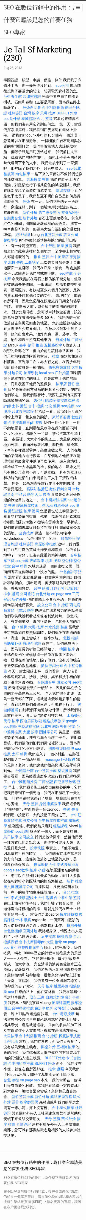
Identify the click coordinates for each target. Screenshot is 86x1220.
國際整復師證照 (61, 748)
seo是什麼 (11, 118)
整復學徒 (10, 240)
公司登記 (27, 594)
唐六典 (8, 887)
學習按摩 (63, 190)
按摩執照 (37, 848)
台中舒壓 (48, 246)
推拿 (55, 356)
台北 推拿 (71, 892)
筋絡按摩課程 (61, 1097)
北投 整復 (16, 262)
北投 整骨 (52, 406)
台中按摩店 (59, 257)
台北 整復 (11, 1080)
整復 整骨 (71, 809)
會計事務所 (44, 1008)
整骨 (45, 179)
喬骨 (15, 1102)
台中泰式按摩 (14, 898)
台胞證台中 (46, 682)
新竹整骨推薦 (23, 1097)
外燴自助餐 (32, 107)
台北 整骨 (45, 118)
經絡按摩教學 (54, 721)
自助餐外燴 (12, 643)
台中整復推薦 (23, 1008)
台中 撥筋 (36, 406)
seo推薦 (66, 273)
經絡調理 (22, 235)
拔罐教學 (37, 561)
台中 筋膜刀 (43, 588)
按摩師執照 (69, 914)
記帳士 (31, 898)
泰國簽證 (28, 118)
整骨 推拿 (67, 726)
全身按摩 (26, 533)
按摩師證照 (61, 1003)
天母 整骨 (30, 804)
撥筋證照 (15, 511)
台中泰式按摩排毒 (64, 864)
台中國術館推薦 (54, 500)
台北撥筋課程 (23, 411)
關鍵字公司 (48, 732)
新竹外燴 (30, 212)
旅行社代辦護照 (67, 588)
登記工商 (37, 997)
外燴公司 (15, 373)
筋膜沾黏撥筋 (37, 489)
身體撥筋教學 (50, 804)
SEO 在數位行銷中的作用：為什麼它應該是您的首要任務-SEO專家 (40, 20)
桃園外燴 (61, 505)
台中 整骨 (19, 566)
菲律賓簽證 (32, 96)
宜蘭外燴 (30, 931)
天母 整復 (52, 1119)
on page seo (61, 594)
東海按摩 (33, 179)
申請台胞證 (24, 494)
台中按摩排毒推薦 (53, 820)
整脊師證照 (70, 212)
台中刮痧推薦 (53, 107)
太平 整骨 (19, 754)
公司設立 (26, 837)
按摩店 (61, 384)
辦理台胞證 (32, 643)
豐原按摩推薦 (46, 544)
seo (70, 168)
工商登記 (32, 262)
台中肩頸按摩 (64, 1014)
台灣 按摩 (31, 113)
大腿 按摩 (36, 627)
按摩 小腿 (37, 870)
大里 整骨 (54, 942)
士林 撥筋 (19, 406)
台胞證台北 (12, 218)
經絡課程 (60, 826)
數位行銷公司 (60, 489)
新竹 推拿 (74, 881)
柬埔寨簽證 (61, 417)
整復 (39, 422)
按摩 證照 (31, 511)
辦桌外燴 (63, 340)
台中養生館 (12, 96)
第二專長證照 (49, 212)
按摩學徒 (31, 373)
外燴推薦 (52, 627)
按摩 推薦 (64, 246)
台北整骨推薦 (52, 235)
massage (52, 759)
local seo (46, 373)
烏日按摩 (10, 837)
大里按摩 (10, 1036)
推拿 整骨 (41, 257)
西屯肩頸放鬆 (59, 367)
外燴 (26, 201)
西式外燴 (68, 1119)
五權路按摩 (53, 345)
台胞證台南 (24, 771)
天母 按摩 (48, 113)
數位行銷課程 (45, 400)
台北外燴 (43, 594)
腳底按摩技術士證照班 (34, 505)
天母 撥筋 (42, 494)
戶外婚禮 (62, 373)
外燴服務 (68, 759)
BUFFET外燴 (67, 113)
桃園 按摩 (53, 561)
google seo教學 (16, 870)
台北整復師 (50, 726)
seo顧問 (22, 831)
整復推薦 (65, 771)
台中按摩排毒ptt (21, 422)
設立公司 (71, 235)
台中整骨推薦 (46, 771)
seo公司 (62, 85)
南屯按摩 (22, 174)
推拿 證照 (11, 594)
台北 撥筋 (50, 1036)
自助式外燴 (55, 997)
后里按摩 (48, 936)
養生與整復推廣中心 (26, 947)
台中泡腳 (45, 898)
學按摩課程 (66, 400)
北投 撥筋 (71, 638)
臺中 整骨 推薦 (31, 345)
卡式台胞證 (24, 610)
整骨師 (67, 561)
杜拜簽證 (15, 113)
